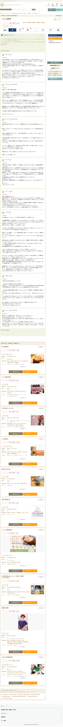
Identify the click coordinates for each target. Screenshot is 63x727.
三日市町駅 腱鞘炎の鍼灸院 (7, 698)
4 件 (18, 380)
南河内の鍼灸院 (5, 694)
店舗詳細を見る (15, 371)
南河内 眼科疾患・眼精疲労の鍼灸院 (23, 694)
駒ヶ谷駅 (14, 356)
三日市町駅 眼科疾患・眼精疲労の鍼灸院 (18, 696)
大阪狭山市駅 (11, 386)
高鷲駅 (10, 478)
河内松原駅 (17, 417)
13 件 (18, 472)
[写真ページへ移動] (28, 30)
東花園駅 (18, 587)
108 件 (18, 442)
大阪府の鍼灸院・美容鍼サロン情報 (16, 13)
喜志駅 (15, 448)
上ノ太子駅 (12, 448)
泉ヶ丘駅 (8, 557)
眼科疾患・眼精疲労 (31, 22)
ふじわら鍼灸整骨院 (7, 529)
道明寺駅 (10, 356)
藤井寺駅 (13, 478)
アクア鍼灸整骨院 (6, 377)
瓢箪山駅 (8, 587)
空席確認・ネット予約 (30, 371)
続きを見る (23, 366)
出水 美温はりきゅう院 (7, 408)
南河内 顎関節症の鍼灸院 (35, 694)
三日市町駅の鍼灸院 (12, 694)
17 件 (18, 350)
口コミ (39, 13)
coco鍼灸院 (5, 439)
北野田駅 (11, 557)
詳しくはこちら (3, 44)
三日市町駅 (29, 13)
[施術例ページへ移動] (58, 30)
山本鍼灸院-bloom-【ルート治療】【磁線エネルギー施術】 (13, 576)
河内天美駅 (9, 417)
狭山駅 (13, 509)
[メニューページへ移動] (20, 30)
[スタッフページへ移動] (43, 30)
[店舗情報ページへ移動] (5, 30)
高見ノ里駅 (13, 417)
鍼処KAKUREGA (6, 469)
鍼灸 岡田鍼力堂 (6, 499)
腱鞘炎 (43, 22)
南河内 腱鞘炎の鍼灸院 (6, 696)
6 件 (18, 411)
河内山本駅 (15, 587)
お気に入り (41, 346)
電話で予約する (53, 35)
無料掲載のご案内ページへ (55, 78)
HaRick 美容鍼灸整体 (7, 657)
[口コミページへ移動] (12, 30)
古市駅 (8, 356)
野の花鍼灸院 (5, 346)
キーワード (14, 9)
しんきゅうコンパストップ (5, 13)
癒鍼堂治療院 (5, 608)
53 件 (18, 611)
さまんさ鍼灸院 (34, 13)
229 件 (18, 660)
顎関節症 (38, 22)
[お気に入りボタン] (55, 19)
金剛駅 (8, 386)
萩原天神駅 (12, 666)
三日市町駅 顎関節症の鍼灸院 (32, 696)
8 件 (18, 23)
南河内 (25, 13)
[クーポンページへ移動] (50, 30)
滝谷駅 (15, 386)
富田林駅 (8, 448)
